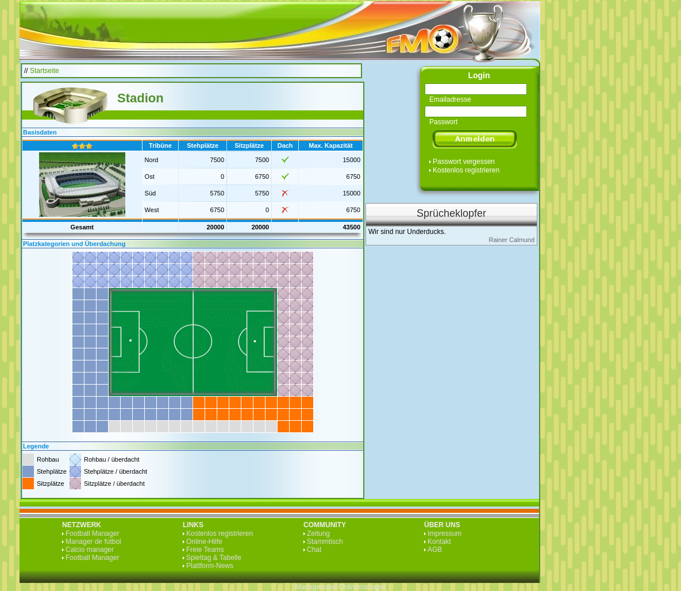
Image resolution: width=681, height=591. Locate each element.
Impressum (444, 533)
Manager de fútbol (93, 542)
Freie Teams (205, 550)
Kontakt (439, 542)
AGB (435, 550)
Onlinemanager (362, 587)
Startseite (44, 71)
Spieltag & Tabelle (213, 558)
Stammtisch (325, 542)
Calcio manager (90, 550)
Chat (314, 550)
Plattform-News (209, 566)
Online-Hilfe (204, 542)
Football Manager (92, 533)
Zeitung (318, 533)
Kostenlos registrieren (466, 170)
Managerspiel (316, 587)
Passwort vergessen (464, 162)
